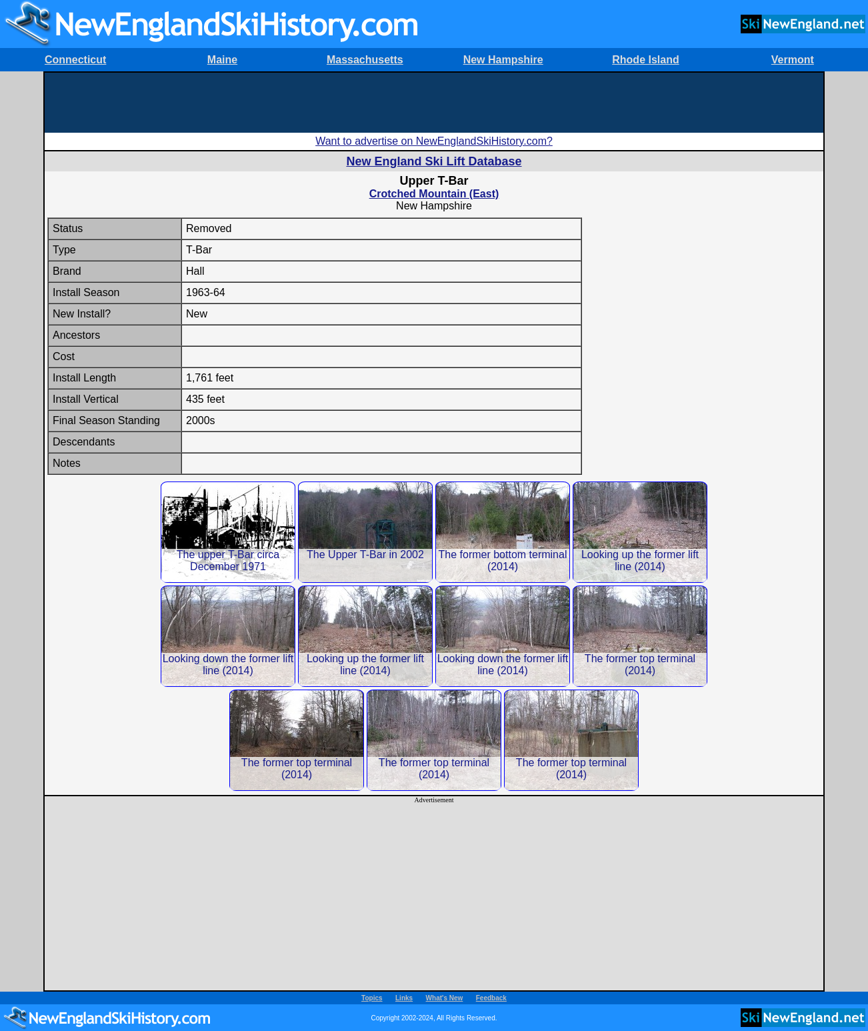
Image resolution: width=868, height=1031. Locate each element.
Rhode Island (645, 59)
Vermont (792, 59)
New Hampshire (503, 59)
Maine (222, 59)
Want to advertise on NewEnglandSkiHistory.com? (434, 141)
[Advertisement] (434, 103)
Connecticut (75, 59)
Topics (371, 998)
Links (404, 998)
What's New (444, 998)
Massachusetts (365, 59)
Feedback (491, 998)
